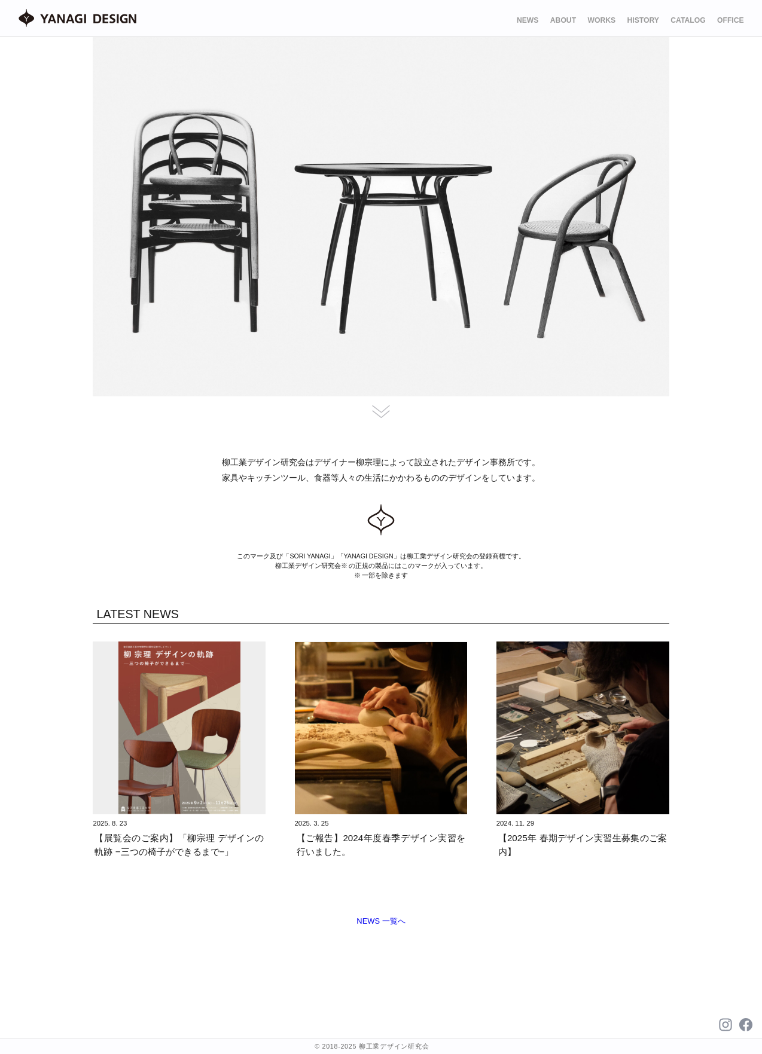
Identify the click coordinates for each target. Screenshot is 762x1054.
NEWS (527, 20)
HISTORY (643, 20)
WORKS (601, 20)
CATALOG (687, 20)
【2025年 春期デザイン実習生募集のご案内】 (582, 845)
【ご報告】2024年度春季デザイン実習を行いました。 (381, 845)
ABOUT (563, 20)
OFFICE (730, 20)
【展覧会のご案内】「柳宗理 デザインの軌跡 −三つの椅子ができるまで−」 (179, 845)
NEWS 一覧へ (380, 920)
